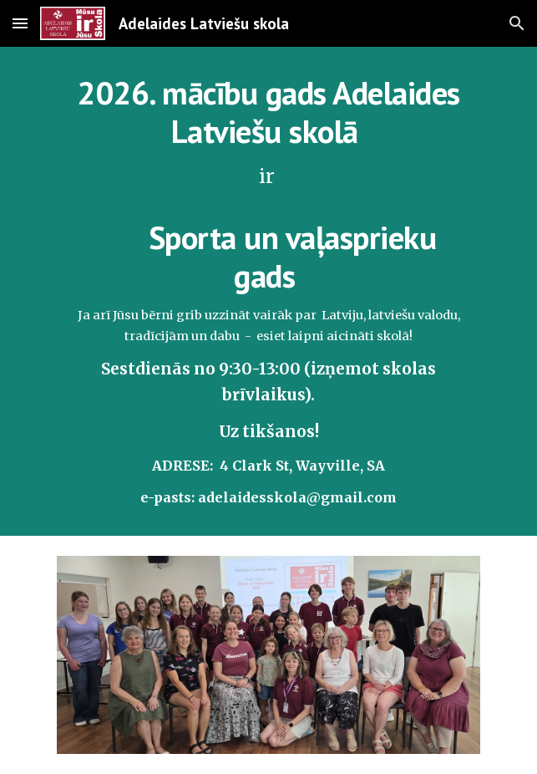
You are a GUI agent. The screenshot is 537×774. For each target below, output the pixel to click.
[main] (268, 291)
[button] (20, 23)
